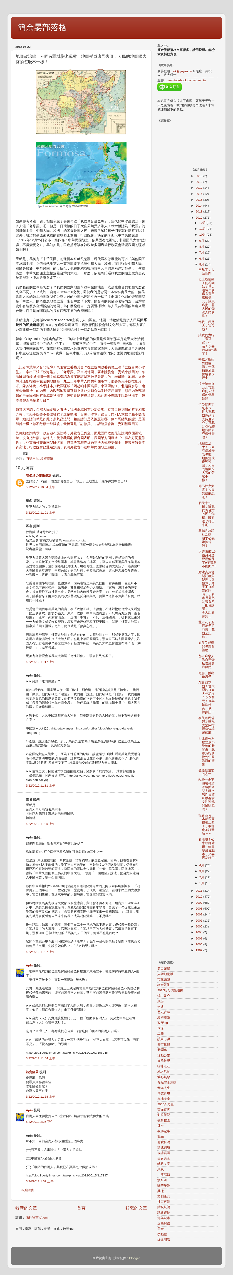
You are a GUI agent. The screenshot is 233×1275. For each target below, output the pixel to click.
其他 (160, 1191)
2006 (199, 920)
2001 (199, 938)
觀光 (160, 1136)
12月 (203, 223)
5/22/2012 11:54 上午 (40, 1058)
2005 (199, 926)
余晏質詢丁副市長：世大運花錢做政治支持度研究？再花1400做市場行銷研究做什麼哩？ (206, 421)
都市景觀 (163, 1044)
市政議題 (163, 979)
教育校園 (163, 1120)
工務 (160, 1033)
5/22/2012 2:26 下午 (40, 1121)
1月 (202, 883)
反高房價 (163, 1223)
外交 (160, 1126)
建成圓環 (163, 1147)
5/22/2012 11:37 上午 (40, 952)
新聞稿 (162, 1050)
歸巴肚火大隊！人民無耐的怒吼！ (206, 491)
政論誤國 (163, 1153)
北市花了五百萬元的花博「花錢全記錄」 (206, 630)
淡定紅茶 (32, 1072)
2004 (199, 932)
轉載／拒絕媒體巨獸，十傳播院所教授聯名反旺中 (206, 368)
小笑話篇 (163, 1174)
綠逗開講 (163, 1239)
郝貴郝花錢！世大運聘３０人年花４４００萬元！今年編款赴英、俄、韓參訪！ (206, 697)
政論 (160, 1001)
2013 (199, 211)
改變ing (162, 1022)
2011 (199, 890)
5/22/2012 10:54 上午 (40, 487)
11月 (203, 228)
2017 (199, 187)
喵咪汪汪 (163, 1066)
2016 (199, 194)
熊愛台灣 (163, 1142)
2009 (199, 902)
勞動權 (162, 1234)
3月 (202, 871)
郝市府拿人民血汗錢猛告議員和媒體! (206, 661)
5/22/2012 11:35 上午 (40, 824)
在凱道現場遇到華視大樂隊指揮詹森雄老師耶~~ (206, 725)
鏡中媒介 (163, 995)
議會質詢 (163, 985)
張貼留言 (27, 1190)
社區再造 (163, 1201)
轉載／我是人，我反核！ (206, 325)
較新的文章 (26, 1208)
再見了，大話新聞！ (206, 271)
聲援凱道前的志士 (206, 772)
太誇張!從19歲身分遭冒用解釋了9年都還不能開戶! (207, 559)
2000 (199, 944)
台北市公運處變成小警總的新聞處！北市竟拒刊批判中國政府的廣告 (206, 751)
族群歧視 (163, 1060)
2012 (199, 217)
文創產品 (163, 1196)
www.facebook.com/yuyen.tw (186, 80)
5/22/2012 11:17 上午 (40, 662)
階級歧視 (163, 1207)
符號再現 (32, 458)
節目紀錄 (163, 968)
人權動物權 (165, 974)
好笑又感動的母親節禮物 (206, 646)
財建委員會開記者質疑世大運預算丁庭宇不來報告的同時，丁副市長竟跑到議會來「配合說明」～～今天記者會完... (206, 594)
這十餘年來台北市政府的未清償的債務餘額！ (206, 391)
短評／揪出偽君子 (206, 675)
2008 (199, 908)
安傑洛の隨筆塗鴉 (38, 475)
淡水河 (162, 1180)
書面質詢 (163, 1109)
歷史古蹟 (163, 1012)
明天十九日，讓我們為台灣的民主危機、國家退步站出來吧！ (206, 514)
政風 (160, 1169)
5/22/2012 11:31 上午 (40, 785)
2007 (199, 914)
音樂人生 (163, 1088)
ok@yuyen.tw (182, 71)
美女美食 (163, 1158)
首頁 (81, 1208)
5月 (202, 264)
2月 (202, 877)
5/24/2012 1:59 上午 (40, 1181)
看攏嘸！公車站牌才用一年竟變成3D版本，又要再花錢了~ (207, 849)
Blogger (134, 1258)
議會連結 (163, 1212)
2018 (199, 182)
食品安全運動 (166, 1082)
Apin (29, 965)
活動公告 (163, 1055)
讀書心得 (163, 1039)
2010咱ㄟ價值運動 (170, 990)
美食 (160, 1229)
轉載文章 (163, 1164)
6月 (202, 258)
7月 (202, 252)
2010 (199, 896)
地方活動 (163, 1071)
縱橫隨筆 (46, 458)
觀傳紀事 (163, 1131)
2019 (199, 176)
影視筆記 (163, 1115)
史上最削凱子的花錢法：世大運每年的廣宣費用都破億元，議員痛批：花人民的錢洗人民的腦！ (206, 298)
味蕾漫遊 (163, 1185)
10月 (203, 234)
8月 (202, 246)
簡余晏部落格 (42, 27)
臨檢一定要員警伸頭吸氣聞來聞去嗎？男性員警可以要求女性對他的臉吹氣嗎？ (206, 794)
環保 (160, 1028)
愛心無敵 (163, 1077)
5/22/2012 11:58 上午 (40, 1096)
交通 (160, 1006)
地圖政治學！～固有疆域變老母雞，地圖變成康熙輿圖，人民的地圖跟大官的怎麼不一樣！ (206, 462)
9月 (202, 240)
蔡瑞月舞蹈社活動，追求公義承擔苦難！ (206, 538)
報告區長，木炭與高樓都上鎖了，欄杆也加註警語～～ (206, 824)
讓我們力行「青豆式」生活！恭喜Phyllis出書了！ (207, 344)
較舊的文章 (136, 1208)
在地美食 (163, 1099)
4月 (202, 865)
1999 (199, 950)
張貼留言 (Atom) (37, 1217)
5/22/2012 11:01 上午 (40, 512)
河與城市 (163, 1218)
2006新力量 (165, 1104)
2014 (199, 205)
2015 (199, 199)
